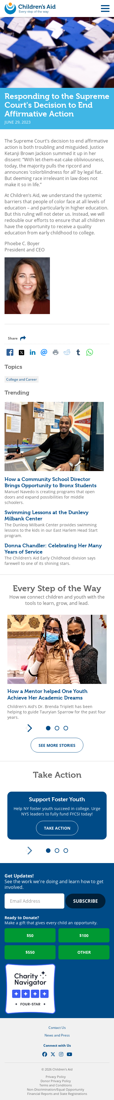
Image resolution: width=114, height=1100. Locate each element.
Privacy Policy (56, 1076)
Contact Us (57, 1027)
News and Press (57, 1035)
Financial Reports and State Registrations (57, 1093)
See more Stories (57, 745)
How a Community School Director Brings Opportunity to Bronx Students (50, 482)
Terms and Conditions (55, 1085)
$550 (30, 952)
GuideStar (83, 989)
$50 (30, 935)
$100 (83, 935)
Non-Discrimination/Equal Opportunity (55, 1089)
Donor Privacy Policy (56, 1081)
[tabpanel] (57, 667)
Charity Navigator (30, 989)
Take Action (57, 828)
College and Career (21, 379)
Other (84, 952)
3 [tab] (67, 728)
